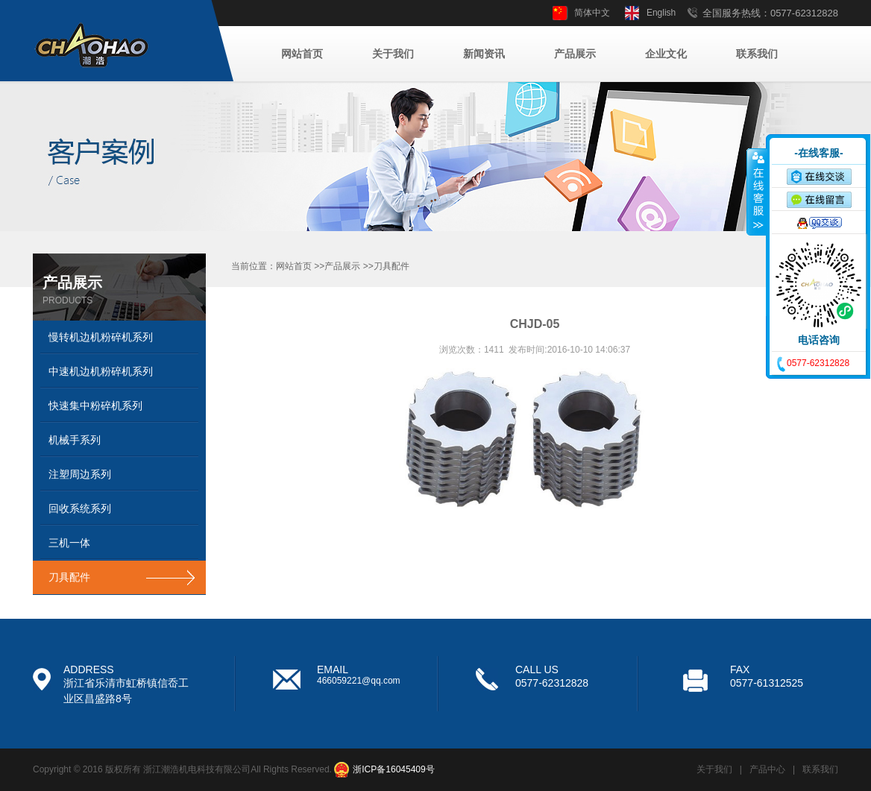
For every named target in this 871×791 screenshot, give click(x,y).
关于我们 (393, 54)
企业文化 (666, 54)
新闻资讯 (484, 54)
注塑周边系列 (79, 474)
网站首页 (302, 54)
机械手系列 (74, 440)
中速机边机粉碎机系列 (100, 371)
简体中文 (592, 12)
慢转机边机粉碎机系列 (100, 337)
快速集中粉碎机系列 (95, 406)
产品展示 (575, 54)
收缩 (756, 192)
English (661, 12)
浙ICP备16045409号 (393, 769)
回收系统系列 (79, 508)
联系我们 (757, 54)
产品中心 (767, 769)
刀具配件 (69, 577)
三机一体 (69, 543)
